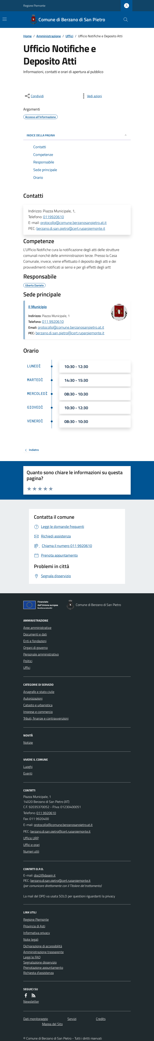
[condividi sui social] (34, 96)
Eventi (27, 773)
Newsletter (31, 1001)
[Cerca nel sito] (124, 20)
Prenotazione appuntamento (43, 967)
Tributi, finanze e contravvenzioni (45, 718)
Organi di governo (35, 647)
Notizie (28, 742)
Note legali (30, 939)
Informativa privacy (36, 932)
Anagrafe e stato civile (38, 691)
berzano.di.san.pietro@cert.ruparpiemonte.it (70, 228)
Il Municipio (37, 307)
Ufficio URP (31, 838)
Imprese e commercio (38, 711)
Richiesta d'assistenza (38, 972)
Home (27, 36)
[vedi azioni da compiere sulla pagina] (91, 96)
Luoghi (27, 766)
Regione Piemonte (34, 5)
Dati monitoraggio (35, 1018)
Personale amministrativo (41, 654)
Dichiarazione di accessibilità (42, 946)
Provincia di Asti (34, 926)
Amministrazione (48, 36)
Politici (27, 660)
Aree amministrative (37, 627)
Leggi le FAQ (32, 957)
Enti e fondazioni (34, 640)
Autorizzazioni (32, 698)
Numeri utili (31, 851)
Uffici (69, 36)
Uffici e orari (31, 844)
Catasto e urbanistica (37, 705)
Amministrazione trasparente (43, 951)
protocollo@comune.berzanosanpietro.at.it (73, 222)
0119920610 (53, 217)
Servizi (71, 1018)
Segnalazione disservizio (40, 962)
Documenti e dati (35, 634)
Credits (101, 1018)
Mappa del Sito (52, 1023)
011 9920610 (53, 321)
